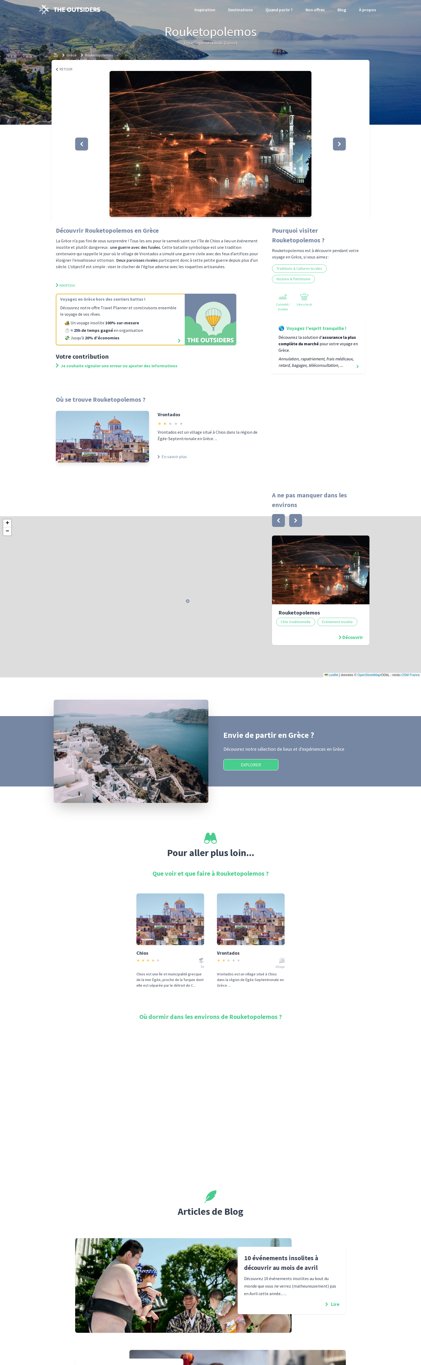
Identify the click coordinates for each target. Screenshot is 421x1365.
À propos (367, 9)
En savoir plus (172, 456)
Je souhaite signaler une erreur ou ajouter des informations (116, 365)
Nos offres (315, 9)
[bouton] (278, 520)
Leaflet (331, 675)
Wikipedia (65, 285)
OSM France (410, 675)
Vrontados (169, 414)
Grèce (72, 55)
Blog (341, 9)
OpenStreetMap (368, 675)
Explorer (251, 764)
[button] (210, 144)
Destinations (240, 9)
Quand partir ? (279, 9)
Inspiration (204, 9)
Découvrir (352, 637)
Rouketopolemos (99, 55)
